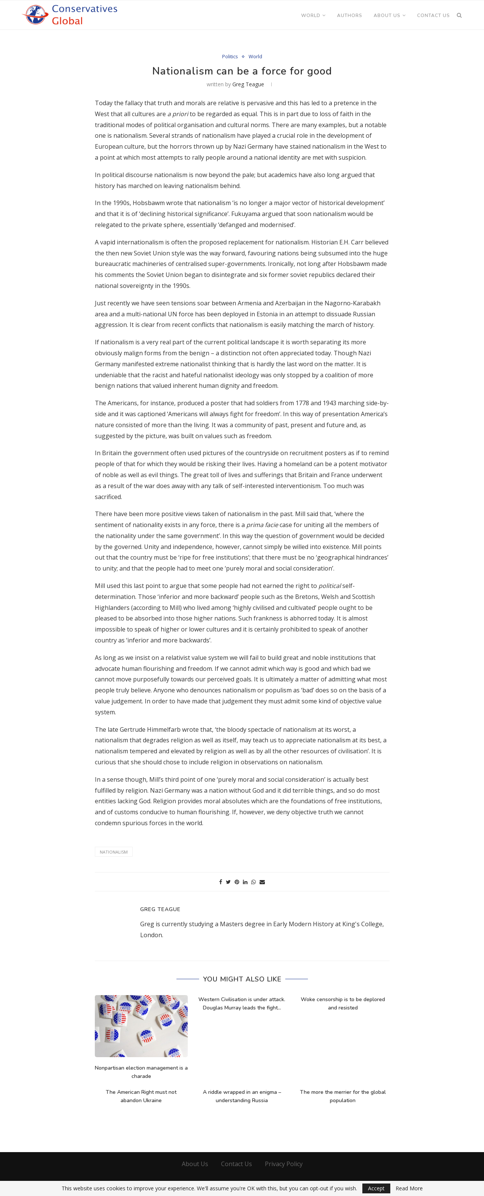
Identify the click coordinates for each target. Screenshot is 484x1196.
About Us (387, 15)
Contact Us (433, 15)
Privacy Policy (284, 1164)
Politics (230, 57)
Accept (376, 1188)
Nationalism (114, 852)
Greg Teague (248, 84)
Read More (409, 1188)
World (310, 15)
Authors (349, 15)
